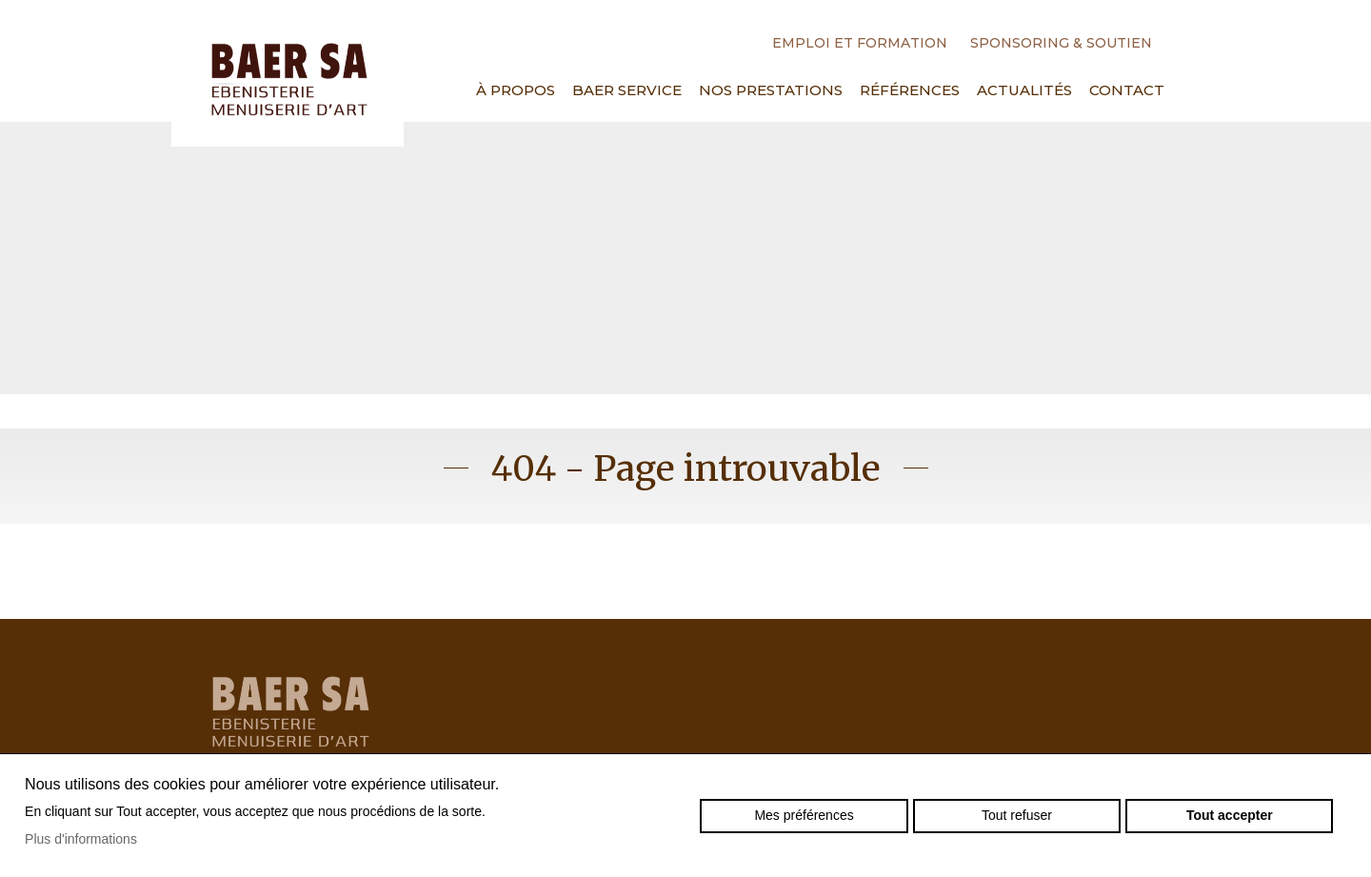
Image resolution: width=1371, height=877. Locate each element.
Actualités (1024, 90)
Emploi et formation (859, 42)
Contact (1126, 90)
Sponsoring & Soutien (1061, 42)
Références (910, 90)
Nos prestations (771, 90)
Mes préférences (803, 815)
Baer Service (627, 90)
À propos (515, 90)
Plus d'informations (81, 839)
